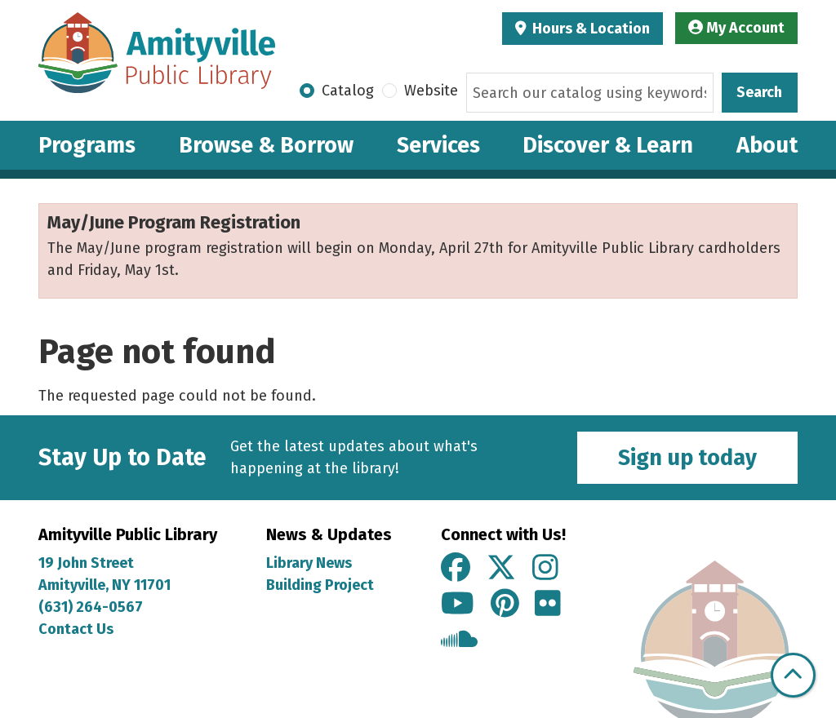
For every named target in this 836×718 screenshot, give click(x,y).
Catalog (348, 91)
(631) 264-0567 (90, 607)
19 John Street (86, 563)
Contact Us (75, 629)
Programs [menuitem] (87, 145)
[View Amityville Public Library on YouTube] (457, 604)
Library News (309, 563)
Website (431, 91)
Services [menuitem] (438, 145)
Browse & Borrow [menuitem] (266, 145)
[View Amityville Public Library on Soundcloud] (459, 641)
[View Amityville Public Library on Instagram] (545, 568)
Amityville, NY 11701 (106, 585)
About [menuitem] (767, 145)
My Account (736, 28)
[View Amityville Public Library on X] (501, 568)
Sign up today (687, 458)
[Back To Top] (793, 675)
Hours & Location (589, 29)
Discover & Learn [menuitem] (607, 145)
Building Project (320, 585)
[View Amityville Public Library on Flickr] (548, 604)
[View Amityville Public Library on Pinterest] (505, 604)
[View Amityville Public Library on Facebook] (455, 568)
